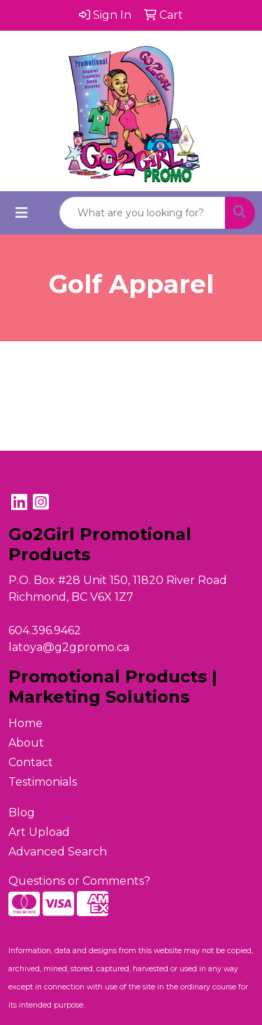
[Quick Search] (142, 213)
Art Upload (39, 832)
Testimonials (42, 781)
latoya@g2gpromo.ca (68, 647)
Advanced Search (57, 851)
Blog (21, 812)
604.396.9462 (44, 630)
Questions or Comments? (79, 881)
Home (25, 723)
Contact (30, 762)
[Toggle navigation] (21, 213)
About (26, 742)
